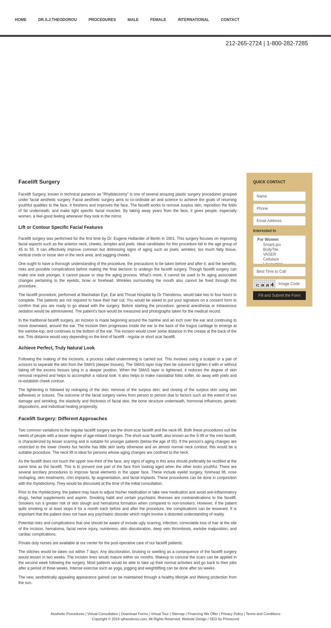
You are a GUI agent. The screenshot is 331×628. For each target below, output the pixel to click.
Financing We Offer (202, 614)
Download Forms (134, 614)
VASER (279, 254)
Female (158, 19)
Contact (230, 19)
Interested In (264, 231)
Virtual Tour (160, 614)
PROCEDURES (102, 19)
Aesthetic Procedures (68, 614)
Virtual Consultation (102, 614)
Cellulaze (279, 259)
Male (133, 19)
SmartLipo (279, 244)
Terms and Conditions (263, 614)
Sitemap (178, 614)
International (193, 19)
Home (21, 19)
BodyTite (279, 249)
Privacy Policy (232, 614)
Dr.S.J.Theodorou (57, 19)
